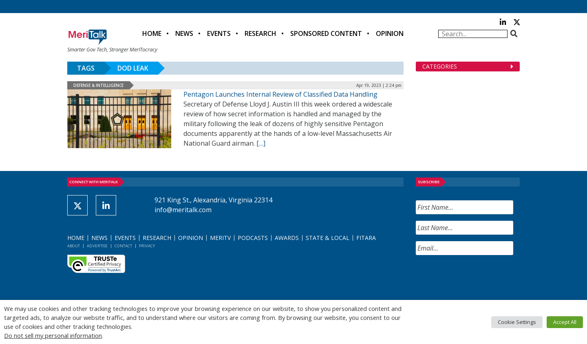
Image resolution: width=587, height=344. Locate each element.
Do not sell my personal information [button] (53, 335)
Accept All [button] (564, 322)
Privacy (147, 246)
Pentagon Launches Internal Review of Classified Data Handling (280, 94)
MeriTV (220, 238)
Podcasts (253, 238)
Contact (123, 246)
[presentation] (478, 277)
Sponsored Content (326, 33)
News (184, 33)
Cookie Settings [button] (517, 322)
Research (260, 33)
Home (151, 33)
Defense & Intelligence (98, 85)
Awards (287, 238)
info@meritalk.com (183, 209)
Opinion (390, 33)
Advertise (97, 246)
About (73, 246)
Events (219, 33)
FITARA (366, 238)
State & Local (327, 238)
